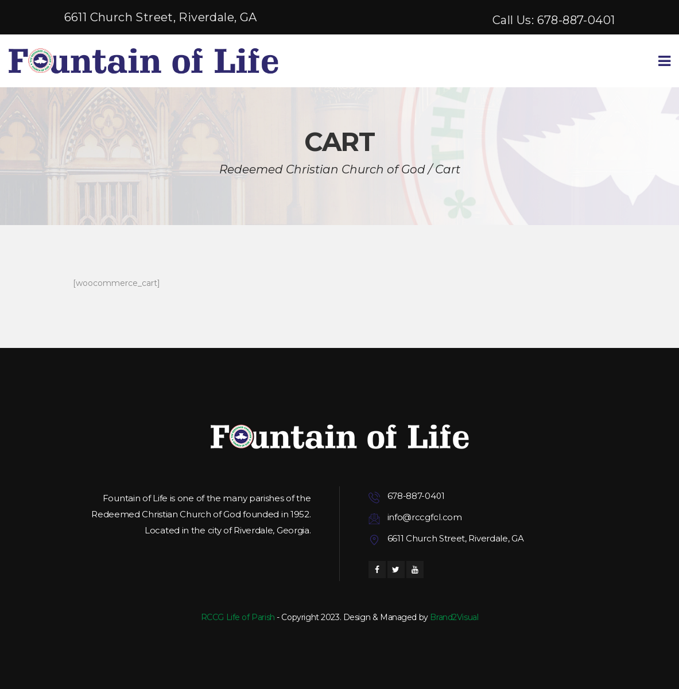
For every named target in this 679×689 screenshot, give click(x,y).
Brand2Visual (454, 617)
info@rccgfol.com (424, 517)
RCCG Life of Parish (238, 617)
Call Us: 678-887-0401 (553, 20)
